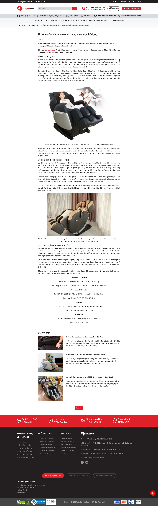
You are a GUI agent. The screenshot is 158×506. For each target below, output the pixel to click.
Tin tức (123, 1)
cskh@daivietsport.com (96, 458)
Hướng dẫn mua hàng (46, 438)
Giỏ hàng (114, 8)
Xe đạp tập (42, 16)
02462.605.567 (119, 454)
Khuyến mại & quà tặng (67, 448)
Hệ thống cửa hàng (66, 438)
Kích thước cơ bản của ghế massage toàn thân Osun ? (85, 355)
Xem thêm (79, 408)
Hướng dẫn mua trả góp (25, 457)
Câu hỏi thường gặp (45, 454)
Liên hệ (139, 1)
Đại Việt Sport (85, 502)
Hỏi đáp (131, 1)
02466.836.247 (96, 454)
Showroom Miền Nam (104, 475)
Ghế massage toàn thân (48, 25)
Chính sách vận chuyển (46, 448)
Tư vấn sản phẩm (34, 25)
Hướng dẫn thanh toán (46, 441)
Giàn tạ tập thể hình (26, 16)
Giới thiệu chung (23, 442)
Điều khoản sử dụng (24, 454)
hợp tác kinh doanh (84, 21)
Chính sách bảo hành (46, 451)
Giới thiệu (115, 1)
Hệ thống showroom (24, 2)
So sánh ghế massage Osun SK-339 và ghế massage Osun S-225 (89, 377)
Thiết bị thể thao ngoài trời (129, 16)
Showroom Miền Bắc (53, 475)
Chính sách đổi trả (45, 444)
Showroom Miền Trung (78, 475)
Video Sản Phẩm (50, 21)
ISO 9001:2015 (40, 2)
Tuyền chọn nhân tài (66, 441)
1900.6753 (27, 422)
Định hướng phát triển (25, 448)
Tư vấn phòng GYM (66, 21)
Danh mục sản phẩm (131, 8)
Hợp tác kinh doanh (66, 451)
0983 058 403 (60, 422)
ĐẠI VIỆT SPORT (100, 21)
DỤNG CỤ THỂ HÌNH (56, 16)
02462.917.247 (107, 454)
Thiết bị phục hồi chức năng (104, 16)
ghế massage (50, 50)
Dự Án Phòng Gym (116, 21)
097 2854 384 (27, 490)
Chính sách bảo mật (24, 451)
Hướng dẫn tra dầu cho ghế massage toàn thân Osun (85, 337)
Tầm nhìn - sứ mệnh (24, 445)
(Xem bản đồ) (21, 492)
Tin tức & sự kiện (65, 444)
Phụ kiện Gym (72, 16)
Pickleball (86, 16)
